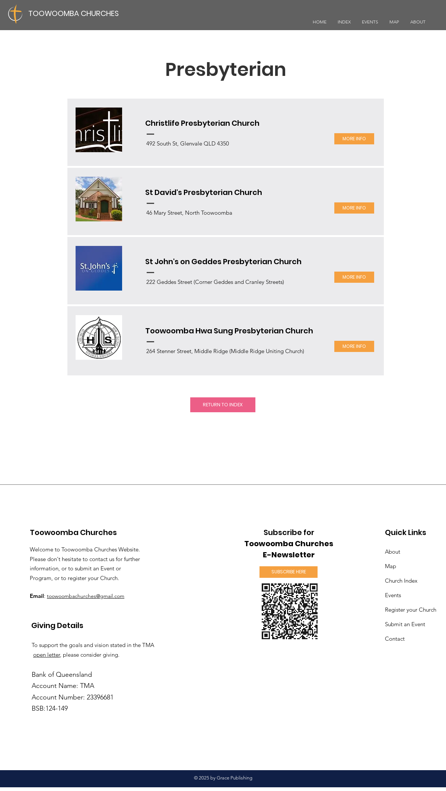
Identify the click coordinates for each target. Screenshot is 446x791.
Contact (395, 638)
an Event (406, 624)
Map (390, 566)
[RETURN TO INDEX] (222, 404)
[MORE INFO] (354, 138)
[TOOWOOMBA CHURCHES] (76, 13)
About (392, 551)
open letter (46, 654)
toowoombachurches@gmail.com (85, 596)
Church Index (401, 580)
